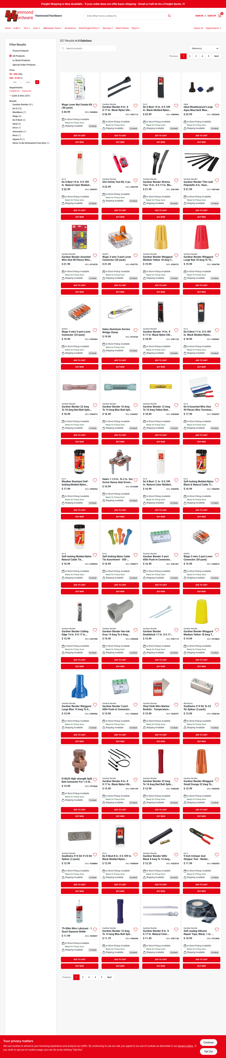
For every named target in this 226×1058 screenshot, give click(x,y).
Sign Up (211, 15)
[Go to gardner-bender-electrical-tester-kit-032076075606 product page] (120, 184)
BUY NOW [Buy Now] (79, 142)
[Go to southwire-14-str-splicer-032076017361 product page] (79, 858)
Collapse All (14, 91)
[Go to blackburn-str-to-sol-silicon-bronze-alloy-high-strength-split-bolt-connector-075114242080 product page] (79, 783)
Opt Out (208, 1051)
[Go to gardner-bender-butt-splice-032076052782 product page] (79, 409)
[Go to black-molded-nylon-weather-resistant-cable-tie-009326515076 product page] (201, 334)
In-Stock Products (21, 60)
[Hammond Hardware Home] (19, 16)
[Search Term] (128, 16)
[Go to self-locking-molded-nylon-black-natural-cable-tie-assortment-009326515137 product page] (201, 484)
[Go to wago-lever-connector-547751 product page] (120, 259)
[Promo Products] (10, 51)
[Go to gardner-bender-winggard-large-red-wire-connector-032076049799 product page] (201, 259)
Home (8, 28)
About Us (198, 28)
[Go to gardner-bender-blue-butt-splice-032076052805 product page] (120, 409)
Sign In (199, 15)
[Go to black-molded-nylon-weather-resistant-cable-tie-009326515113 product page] (161, 109)
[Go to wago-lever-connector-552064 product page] (79, 334)
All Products (19, 56)
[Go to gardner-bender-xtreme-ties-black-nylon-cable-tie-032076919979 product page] (161, 184)
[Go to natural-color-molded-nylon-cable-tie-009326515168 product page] (79, 184)
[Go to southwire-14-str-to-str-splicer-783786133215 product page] (201, 708)
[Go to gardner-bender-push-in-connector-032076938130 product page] (120, 708)
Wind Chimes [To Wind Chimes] (122, 28)
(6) (17, 116)
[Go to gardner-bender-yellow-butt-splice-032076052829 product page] (161, 409)
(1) (17, 127)
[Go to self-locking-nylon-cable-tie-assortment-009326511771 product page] (120, 558)
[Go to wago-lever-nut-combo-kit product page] (79, 109)
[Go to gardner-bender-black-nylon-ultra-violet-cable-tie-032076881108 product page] (161, 334)
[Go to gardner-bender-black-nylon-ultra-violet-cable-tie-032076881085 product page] (120, 783)
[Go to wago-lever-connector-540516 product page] (201, 558)
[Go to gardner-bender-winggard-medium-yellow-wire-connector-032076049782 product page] (161, 259)
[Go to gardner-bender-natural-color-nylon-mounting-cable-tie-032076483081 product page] (161, 933)
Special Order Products (24, 65)
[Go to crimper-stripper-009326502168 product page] (201, 858)
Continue (208, 1042)
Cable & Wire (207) (21, 95)
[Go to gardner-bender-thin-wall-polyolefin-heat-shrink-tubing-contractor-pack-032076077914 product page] (201, 184)
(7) (19, 112)
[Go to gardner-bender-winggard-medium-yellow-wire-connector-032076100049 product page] (201, 633)
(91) (23, 104)
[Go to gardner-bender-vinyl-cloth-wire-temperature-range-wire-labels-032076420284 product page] (161, 708)
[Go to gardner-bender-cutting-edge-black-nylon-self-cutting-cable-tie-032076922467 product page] (79, 633)
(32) (17, 108)
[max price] (28, 82)
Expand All (26, 91)
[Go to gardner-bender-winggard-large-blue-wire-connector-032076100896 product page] (79, 708)
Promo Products (21, 51)
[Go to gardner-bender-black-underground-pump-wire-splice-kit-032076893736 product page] (161, 858)
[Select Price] (37, 82)
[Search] (169, 15)
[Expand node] (10, 95)
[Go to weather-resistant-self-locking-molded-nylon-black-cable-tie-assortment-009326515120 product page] (79, 484)
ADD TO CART (80, 136)
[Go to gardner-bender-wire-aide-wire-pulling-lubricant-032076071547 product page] (79, 933)
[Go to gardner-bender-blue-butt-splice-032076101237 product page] (120, 933)
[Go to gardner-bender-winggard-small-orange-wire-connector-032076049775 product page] (201, 783)
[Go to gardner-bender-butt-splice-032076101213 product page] (161, 783)
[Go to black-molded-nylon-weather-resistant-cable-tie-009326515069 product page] (120, 858)
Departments (212, 28)
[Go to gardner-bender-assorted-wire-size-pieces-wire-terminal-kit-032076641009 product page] (79, 259)
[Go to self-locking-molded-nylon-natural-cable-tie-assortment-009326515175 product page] (79, 558)
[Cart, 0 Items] (219, 15)
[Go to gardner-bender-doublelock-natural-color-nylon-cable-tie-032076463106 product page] (161, 633)
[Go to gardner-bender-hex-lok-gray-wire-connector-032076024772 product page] (120, 633)
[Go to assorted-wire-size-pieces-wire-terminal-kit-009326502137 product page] (201, 409)
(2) (19, 120)
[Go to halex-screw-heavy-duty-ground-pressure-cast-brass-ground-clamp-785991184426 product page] (120, 484)
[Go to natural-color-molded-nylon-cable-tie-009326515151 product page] (161, 484)
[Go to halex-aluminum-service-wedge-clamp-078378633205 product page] (120, 334)
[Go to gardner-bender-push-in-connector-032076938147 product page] (161, 558)
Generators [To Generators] (70, 28)
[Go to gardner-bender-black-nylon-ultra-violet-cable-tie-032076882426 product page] (120, 109)
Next (216, 56)
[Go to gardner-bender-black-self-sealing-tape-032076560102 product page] (201, 933)
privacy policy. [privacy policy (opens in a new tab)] (186, 1045)
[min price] (14, 82)
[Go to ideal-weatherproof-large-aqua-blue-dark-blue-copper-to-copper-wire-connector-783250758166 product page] (201, 109)
